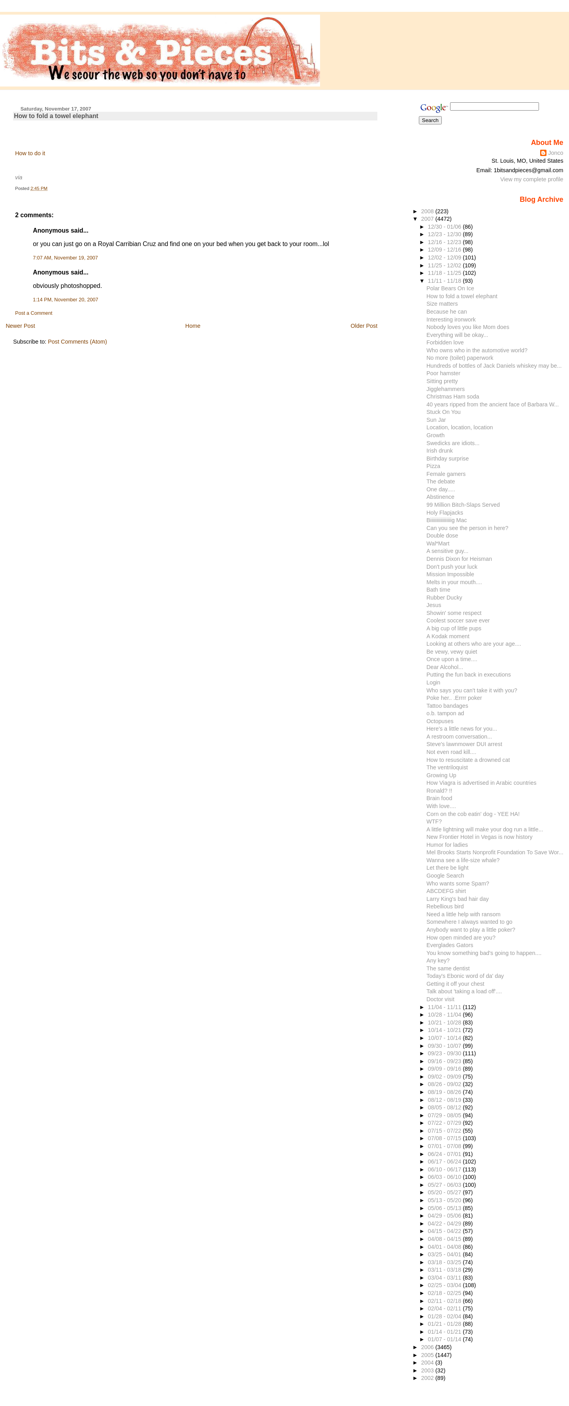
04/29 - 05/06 (445, 1215)
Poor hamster (443, 373)
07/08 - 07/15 (445, 1138)
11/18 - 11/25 (445, 273)
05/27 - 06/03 (445, 1185)
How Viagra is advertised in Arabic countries (481, 783)
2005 (428, 1355)
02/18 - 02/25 (445, 1293)
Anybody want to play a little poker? (470, 930)
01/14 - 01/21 (445, 1332)
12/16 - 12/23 (445, 242)
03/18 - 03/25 (445, 1262)
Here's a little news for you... (461, 729)
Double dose (442, 535)
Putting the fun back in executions (468, 674)
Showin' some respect (453, 613)
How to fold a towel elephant (56, 116)
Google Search (445, 875)
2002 (428, 1378)
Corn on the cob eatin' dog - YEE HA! (473, 814)
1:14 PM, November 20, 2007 (65, 300)
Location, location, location (459, 427)
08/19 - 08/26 (445, 1092)
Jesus (433, 605)
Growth (435, 435)
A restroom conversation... (459, 736)
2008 (428, 211)
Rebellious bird (444, 906)
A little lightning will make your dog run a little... (484, 829)
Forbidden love (444, 342)
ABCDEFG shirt (446, 891)
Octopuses (439, 721)
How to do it (30, 153)
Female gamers (445, 474)
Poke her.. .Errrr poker (454, 698)
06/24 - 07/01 (445, 1154)
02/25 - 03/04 (445, 1285)
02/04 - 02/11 (445, 1308)
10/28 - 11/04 (445, 1014)
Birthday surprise (447, 458)
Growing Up (441, 775)
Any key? (438, 960)
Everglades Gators (449, 945)
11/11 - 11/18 (445, 281)
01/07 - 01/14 (445, 1339)
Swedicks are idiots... (452, 443)
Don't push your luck (451, 567)
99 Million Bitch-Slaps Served (463, 505)
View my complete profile (531, 179)
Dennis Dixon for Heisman (459, 559)
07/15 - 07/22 (445, 1131)
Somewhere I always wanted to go (469, 922)
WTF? (434, 821)
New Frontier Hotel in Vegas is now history (479, 837)
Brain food (439, 798)
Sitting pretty (442, 381)
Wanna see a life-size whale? (462, 860)
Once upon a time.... (451, 659)
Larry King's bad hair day (457, 899)
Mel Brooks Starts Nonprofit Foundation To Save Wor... (494, 852)
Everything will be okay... (457, 335)
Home (192, 326)
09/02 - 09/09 (445, 1076)
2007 (428, 219)
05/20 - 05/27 (445, 1192)
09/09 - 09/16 (445, 1069)
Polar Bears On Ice (450, 288)
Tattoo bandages (447, 706)
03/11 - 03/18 (445, 1270)
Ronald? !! (439, 791)
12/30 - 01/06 (445, 227)
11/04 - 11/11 (445, 1007)
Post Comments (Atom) (77, 341)
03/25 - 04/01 (445, 1254)
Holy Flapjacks (444, 512)
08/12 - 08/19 (445, 1100)
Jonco (555, 153)
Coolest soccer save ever (458, 620)
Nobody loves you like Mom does (467, 327)
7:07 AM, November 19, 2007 (65, 258)
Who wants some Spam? (457, 883)
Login (433, 682)
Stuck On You (443, 412)
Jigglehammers (445, 389)
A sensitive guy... (447, 551)
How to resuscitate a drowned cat (468, 760)
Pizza (433, 466)
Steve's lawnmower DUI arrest (464, 744)
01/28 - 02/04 (445, 1316)
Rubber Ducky (444, 597)
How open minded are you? (461, 937)
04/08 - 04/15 (445, 1239)
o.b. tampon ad (445, 713)
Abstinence (440, 497)
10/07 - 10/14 (445, 1038)
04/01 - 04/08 (445, 1247)
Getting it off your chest (455, 984)
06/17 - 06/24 (445, 1161)
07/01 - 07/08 (445, 1146)
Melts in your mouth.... (454, 582)
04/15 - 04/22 (445, 1231)
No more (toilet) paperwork (459, 358)
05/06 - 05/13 (445, 1208)
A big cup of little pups (453, 628)
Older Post (363, 326)
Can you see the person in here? (467, 528)
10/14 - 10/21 (445, 1030)
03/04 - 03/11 (445, 1277)
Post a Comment (33, 313)
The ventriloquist (447, 767)
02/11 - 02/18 (445, 1301)
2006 (428, 1347)
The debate (440, 481)
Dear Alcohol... (444, 667)
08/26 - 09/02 (445, 1084)
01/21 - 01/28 (445, 1324)
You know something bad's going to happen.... (483, 953)
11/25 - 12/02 (445, 265)
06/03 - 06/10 (445, 1177)
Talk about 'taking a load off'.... (464, 991)
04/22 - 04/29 (445, 1223)
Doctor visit (440, 999)
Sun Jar (436, 420)
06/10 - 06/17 (445, 1169)
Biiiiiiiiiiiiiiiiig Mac (446, 520)
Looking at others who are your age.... (473, 644)
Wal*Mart (437, 543)
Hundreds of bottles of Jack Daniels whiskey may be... (493, 366)
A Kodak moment (447, 636)
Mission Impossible (450, 574)
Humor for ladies (447, 845)
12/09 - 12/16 (445, 249)
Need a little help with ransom (463, 914)
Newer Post (20, 326)
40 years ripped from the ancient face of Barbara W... (492, 404)
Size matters (442, 304)
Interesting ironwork (451, 319)
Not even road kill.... (451, 752)
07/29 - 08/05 (445, 1115)
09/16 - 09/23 (445, 1061)
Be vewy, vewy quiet (451, 651)
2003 (428, 1370)
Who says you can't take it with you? (471, 690)
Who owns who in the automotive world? (477, 350)
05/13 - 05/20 (445, 1200)
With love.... (441, 806)
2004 (428, 1362)
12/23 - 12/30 (445, 234)
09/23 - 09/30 (445, 1053)
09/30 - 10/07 (445, 1046)
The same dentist (448, 968)
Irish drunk (439, 450)
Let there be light (447, 868)
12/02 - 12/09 (445, 257)
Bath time (438, 589)
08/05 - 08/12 (445, 1107)
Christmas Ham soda (452, 396)
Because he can (446, 311)
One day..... (440, 489)
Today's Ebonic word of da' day (465, 976)
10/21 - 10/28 (445, 1022)
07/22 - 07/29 (445, 1123)
